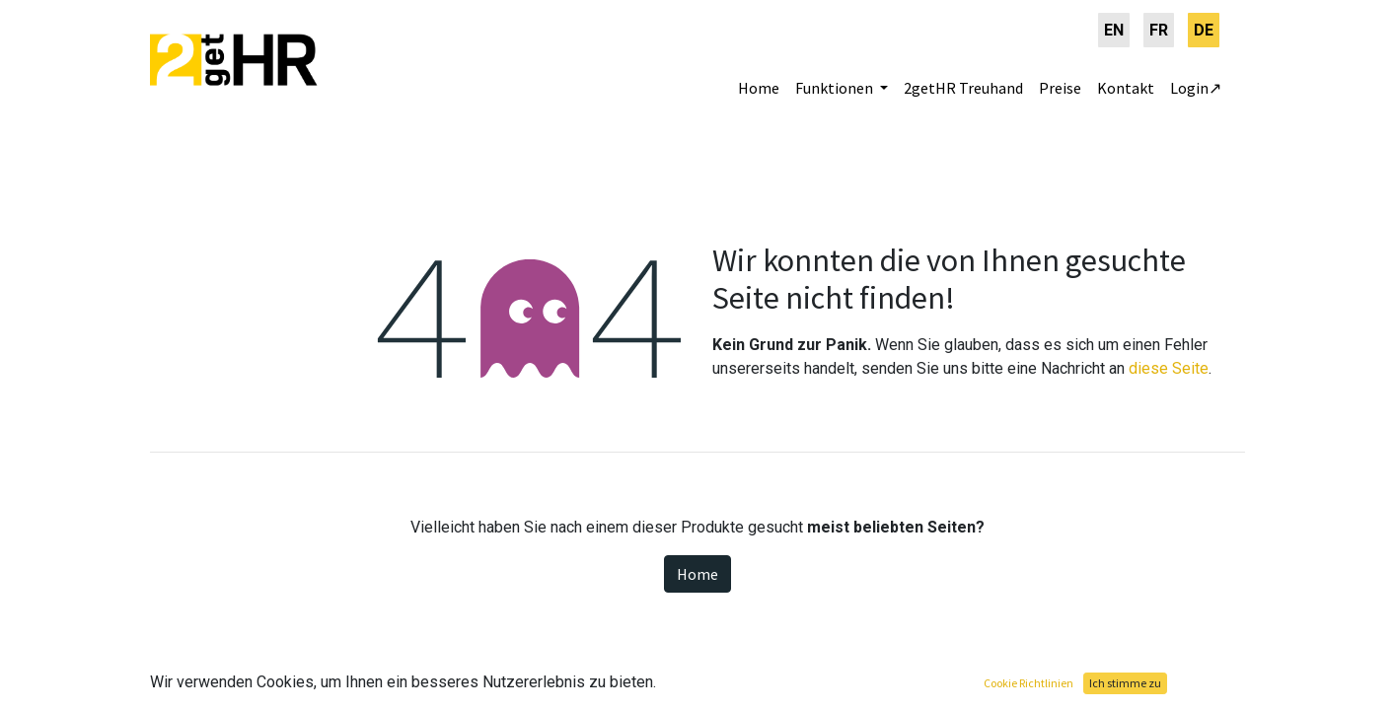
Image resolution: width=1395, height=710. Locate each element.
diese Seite (1169, 368)
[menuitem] (1114, 30)
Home (697, 574)
